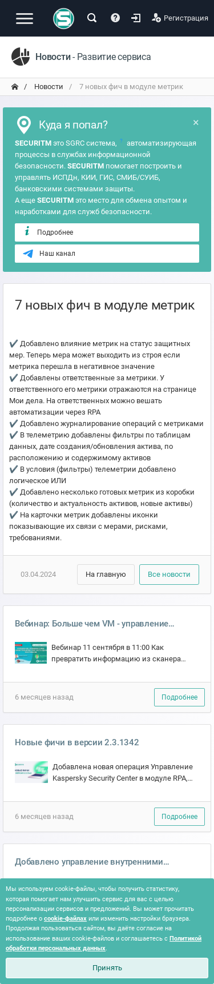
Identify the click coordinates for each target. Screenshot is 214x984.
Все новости (169, 574)
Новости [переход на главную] (48, 86)
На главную (106, 574)
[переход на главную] (14, 86)
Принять (107, 967)
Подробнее (47, 232)
